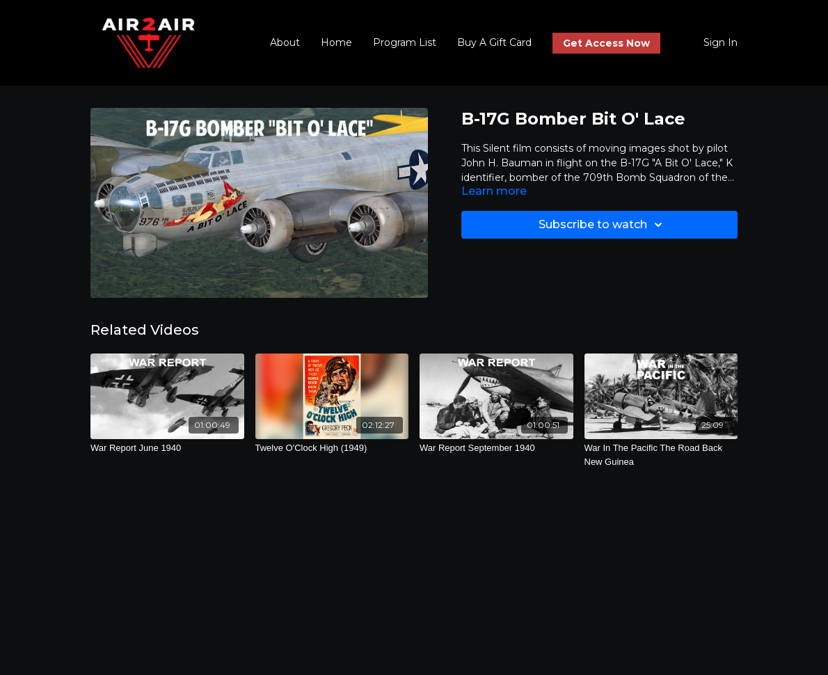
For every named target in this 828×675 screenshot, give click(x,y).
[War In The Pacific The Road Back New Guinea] (661, 454)
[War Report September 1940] (496, 448)
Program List (404, 42)
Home (336, 42)
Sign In (720, 42)
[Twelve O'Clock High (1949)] (332, 448)
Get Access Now (606, 43)
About (285, 42)
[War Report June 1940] (167, 448)
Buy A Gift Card (494, 42)
